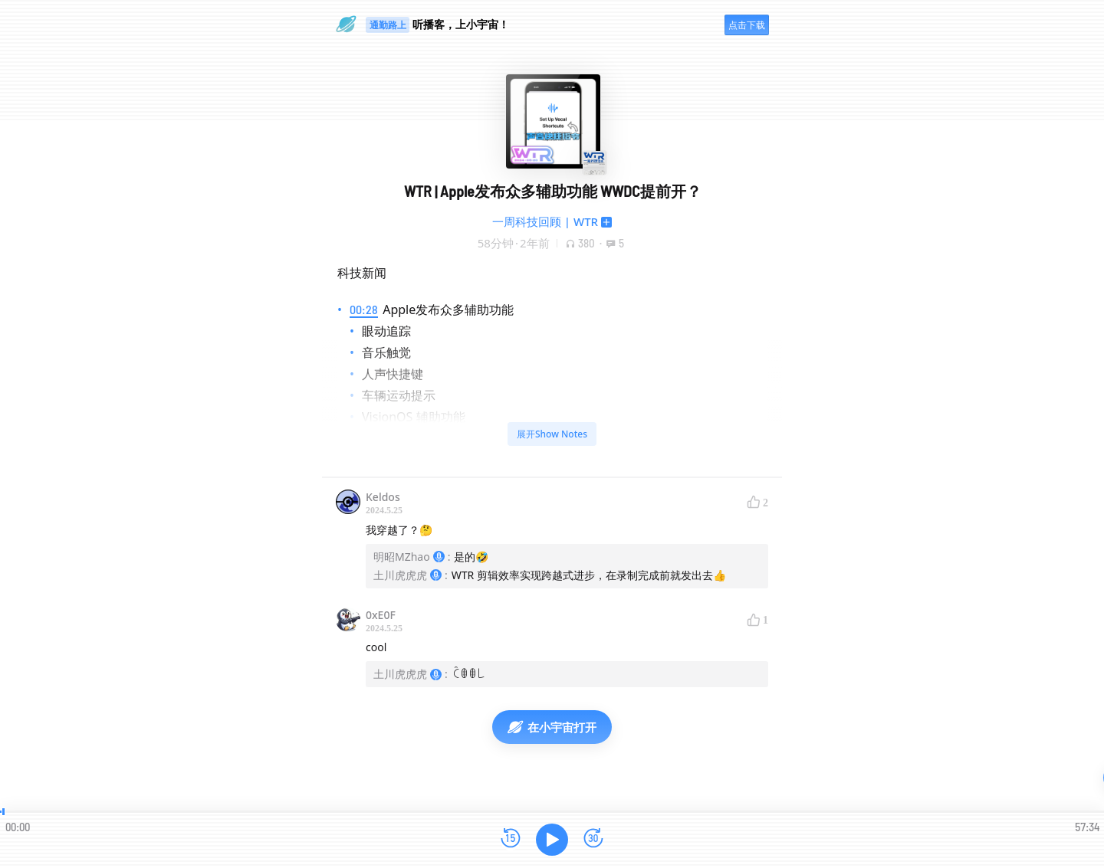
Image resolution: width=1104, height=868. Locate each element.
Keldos (383, 497)
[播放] (552, 840)
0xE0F (381, 615)
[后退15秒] (510, 839)
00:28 (364, 309)
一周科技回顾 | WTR (545, 221)
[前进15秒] (593, 839)
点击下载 (746, 24)
